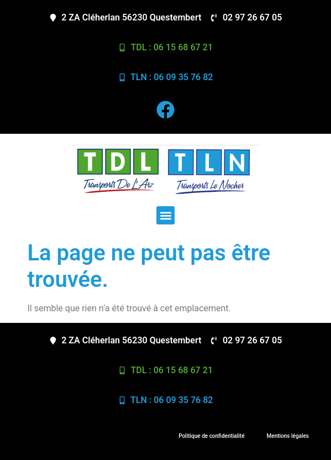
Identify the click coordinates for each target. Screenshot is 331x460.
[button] (165, 215)
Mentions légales (288, 436)
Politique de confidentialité (211, 436)
